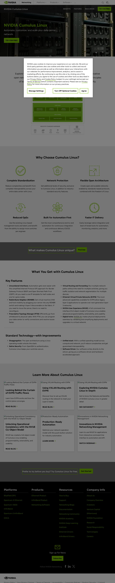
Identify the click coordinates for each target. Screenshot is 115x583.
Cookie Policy (50, 79)
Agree (84, 91)
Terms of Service (33, 82)
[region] (58, 77)
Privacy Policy (35, 79)
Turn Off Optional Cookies (65, 91)
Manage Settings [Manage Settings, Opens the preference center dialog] (36, 91)
